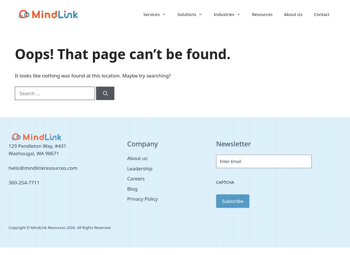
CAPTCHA (225, 182)
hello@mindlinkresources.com (43, 168)
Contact (321, 14)
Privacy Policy (142, 199)
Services (157, 14)
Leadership (140, 168)
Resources (262, 14)
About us (137, 158)
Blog (132, 189)
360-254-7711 (24, 182)
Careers (136, 178)
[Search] (105, 93)
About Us (293, 14)
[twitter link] (10, 199)
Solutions (193, 14)
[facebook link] (16, 199)
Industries (230, 14)
